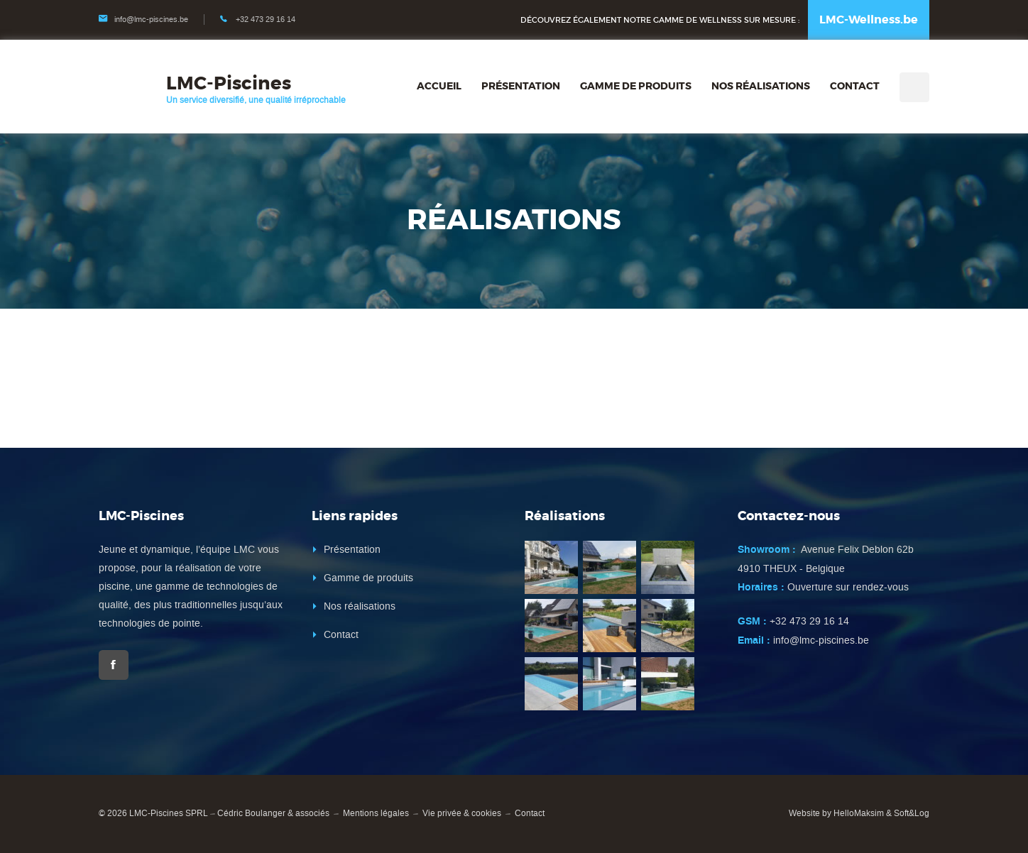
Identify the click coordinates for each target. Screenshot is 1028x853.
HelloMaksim (858, 813)
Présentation (520, 85)
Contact (855, 85)
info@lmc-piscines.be (151, 19)
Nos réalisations (760, 85)
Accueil (439, 85)
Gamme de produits (635, 85)
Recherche (914, 87)
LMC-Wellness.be (868, 19)
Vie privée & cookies (461, 813)
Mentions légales (376, 813)
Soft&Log (911, 813)
